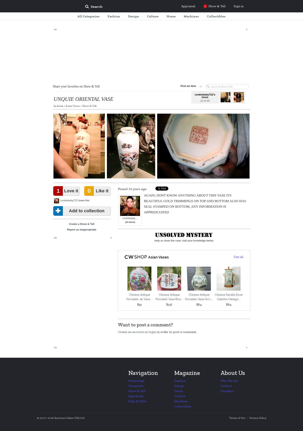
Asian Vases (73, 105)
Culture (180, 396)
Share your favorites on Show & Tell (76, 86)
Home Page (136, 381)
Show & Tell (89, 105)
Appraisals (136, 396)
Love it (66, 191)
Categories (136, 386)
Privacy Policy (257, 418)
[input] (123, 7)
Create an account (131, 332)
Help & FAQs (137, 401)
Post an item (188, 85)
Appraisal (188, 6)
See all (238, 257)
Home (178, 391)
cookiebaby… (130, 208)
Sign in (239, 6)
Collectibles (182, 406)
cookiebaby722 (69, 200)
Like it (97, 191)
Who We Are (229, 381)
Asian (60, 105)
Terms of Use (237, 418)
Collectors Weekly (58, 6)
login (152, 332)
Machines (181, 401)
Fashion (180, 381)
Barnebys (227, 391)
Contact (226, 386)
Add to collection (80, 211)
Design (179, 386)
